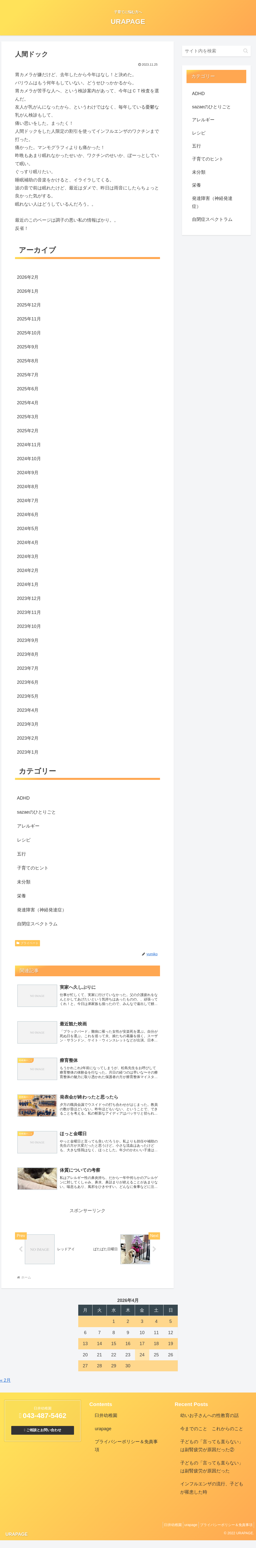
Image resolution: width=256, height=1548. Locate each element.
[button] (245, 51)
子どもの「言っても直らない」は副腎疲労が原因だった (211, 1474)
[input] (216, 51)
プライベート (27, 943)
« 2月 (5, 1388)
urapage (103, 1436)
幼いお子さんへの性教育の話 (209, 1423)
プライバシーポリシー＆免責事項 (126, 1453)
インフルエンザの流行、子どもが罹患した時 (211, 1495)
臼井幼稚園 (106, 1423)
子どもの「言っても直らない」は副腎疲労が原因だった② (211, 1453)
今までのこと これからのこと (211, 1436)
